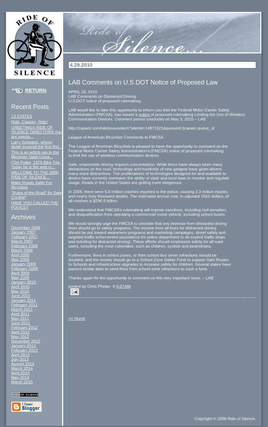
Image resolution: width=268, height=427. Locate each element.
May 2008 (20, 259)
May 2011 (20, 318)
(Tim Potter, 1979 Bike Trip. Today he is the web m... (35, 164)
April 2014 (20, 372)
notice (144, 114)
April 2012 (20, 332)
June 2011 (20, 323)
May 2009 (20, 277)
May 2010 (20, 291)
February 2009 (24, 268)
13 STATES (21, 116)
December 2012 (25, 341)
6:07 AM (123, 286)
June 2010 (20, 295)
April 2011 (20, 313)
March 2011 (22, 309)
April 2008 (20, 254)
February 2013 (24, 350)
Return (35, 90)
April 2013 (20, 354)
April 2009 (20, 273)
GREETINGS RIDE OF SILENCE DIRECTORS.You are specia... (36, 132)
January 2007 (23, 232)
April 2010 (20, 286)
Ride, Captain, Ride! (29, 121)
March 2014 (22, 368)
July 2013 (20, 359)
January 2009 (23, 264)
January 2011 (23, 300)
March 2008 (22, 250)
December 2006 (25, 227)
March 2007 (22, 241)
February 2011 (24, 304)
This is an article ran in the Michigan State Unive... (35, 154)
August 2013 (22, 363)
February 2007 (24, 236)
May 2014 (20, 377)
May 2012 (20, 336)
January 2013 (23, 345)
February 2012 (24, 327)
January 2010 (23, 282)
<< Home (76, 318)
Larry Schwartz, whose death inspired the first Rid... (36, 144)
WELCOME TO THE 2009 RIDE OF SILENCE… (34, 174)
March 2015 (22, 382)
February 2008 (24, 245)
